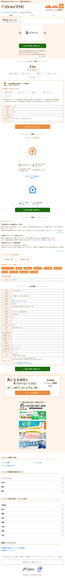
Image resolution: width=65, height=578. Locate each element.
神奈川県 (7, 12)
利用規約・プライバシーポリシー (34, 556)
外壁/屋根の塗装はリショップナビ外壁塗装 (13, 548)
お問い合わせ (6, 556)
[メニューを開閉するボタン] (61, 6)
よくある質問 (15, 556)
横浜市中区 (15, 12)
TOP (2, 12)
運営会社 (22, 556)
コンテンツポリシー (48, 556)
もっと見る (42, 56)
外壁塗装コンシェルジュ (8, 550)
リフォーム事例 (5, 462)
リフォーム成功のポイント (8, 465)
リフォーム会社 (37, 462)
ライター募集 (58, 556)
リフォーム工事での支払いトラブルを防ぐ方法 (22, 363)
